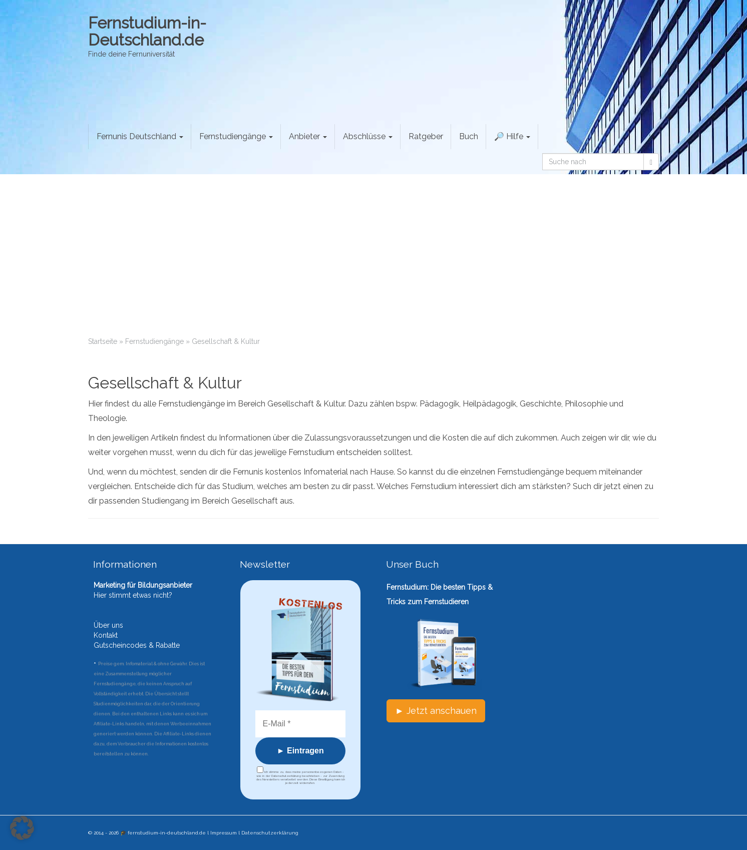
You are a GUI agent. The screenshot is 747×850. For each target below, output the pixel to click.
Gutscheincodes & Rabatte (137, 645)
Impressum (223, 832)
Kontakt (106, 635)
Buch (468, 136)
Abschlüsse (368, 136)
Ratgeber (426, 136)
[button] (22, 828)
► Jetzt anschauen (436, 710)
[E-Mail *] (300, 723)
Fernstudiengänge (236, 136)
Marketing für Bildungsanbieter (143, 585)
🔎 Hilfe (512, 136)
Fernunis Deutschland (140, 136)
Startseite (102, 341)
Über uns (108, 625)
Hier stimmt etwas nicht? (133, 595)
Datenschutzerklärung (269, 832)
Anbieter (308, 136)
